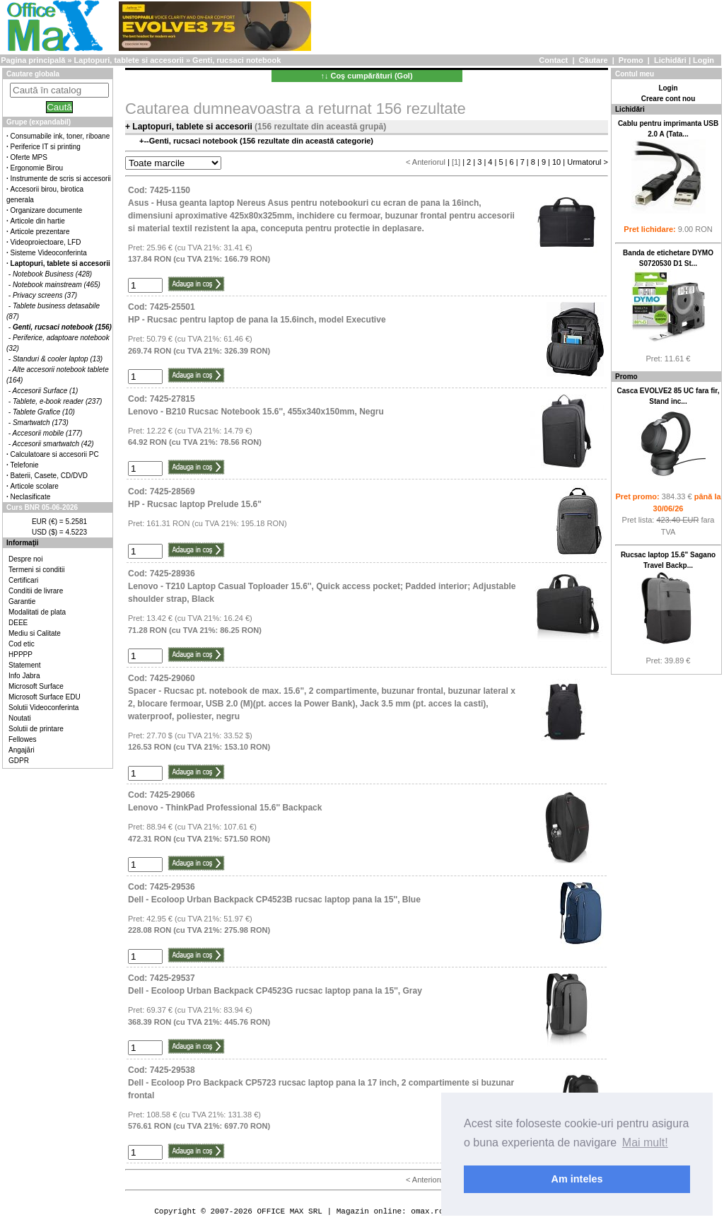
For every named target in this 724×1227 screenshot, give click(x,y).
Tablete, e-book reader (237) (57, 401)
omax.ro (427, 1211)
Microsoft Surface (36, 686)
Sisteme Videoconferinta (49, 253)
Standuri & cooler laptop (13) (58, 359)
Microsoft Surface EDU (44, 697)
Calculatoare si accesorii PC (55, 454)
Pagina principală (33, 60)
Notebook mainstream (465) (56, 285)
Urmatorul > (587, 162)
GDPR (18, 760)
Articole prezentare (40, 231)
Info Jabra (24, 676)
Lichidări (670, 60)
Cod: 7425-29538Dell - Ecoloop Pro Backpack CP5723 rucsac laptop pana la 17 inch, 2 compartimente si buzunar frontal (321, 1082)
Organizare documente (47, 210)
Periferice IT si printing (46, 147)
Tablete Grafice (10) (44, 412)
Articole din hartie (38, 221)
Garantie (21, 601)
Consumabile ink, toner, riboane (60, 136)
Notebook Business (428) (52, 274)
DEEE (18, 623)
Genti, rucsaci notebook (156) (62, 327)
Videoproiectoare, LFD (46, 242)
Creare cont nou (668, 99)
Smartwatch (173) (41, 422)
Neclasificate (31, 497)
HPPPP (20, 654)
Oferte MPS (29, 157)
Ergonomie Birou (37, 168)
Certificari (23, 580)
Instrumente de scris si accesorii (61, 178)
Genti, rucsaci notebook (236, 60)
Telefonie (25, 465)
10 (556, 162)
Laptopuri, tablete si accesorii (129, 60)
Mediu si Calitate (34, 633)
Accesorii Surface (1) (45, 391)
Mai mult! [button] (645, 1142)
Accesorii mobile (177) (48, 433)
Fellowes (22, 739)
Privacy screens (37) (45, 295)
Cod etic (21, 644)
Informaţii (22, 543)
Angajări (21, 750)
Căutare (593, 60)
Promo (631, 60)
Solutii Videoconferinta (43, 707)
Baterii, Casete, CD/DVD (49, 475)
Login (703, 60)
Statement (24, 665)
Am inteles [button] (577, 1179)
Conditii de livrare (35, 591)
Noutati (19, 718)
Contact (553, 60)
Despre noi (25, 559)
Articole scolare (35, 486)
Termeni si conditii (36, 570)
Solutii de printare (36, 729)
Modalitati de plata (37, 612)
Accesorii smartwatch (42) (53, 444)
